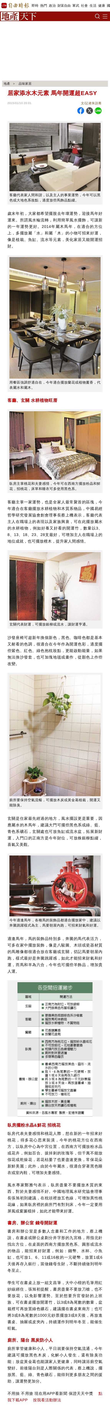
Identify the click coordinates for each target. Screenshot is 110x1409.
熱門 (43, 5)
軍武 (75, 5)
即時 (35, 5)
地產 (7, 83)
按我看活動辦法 (47, 1400)
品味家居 (25, 83)
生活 (93, 5)
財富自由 (64, 5)
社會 (84, 5)
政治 (52, 5)
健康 (101, 5)
